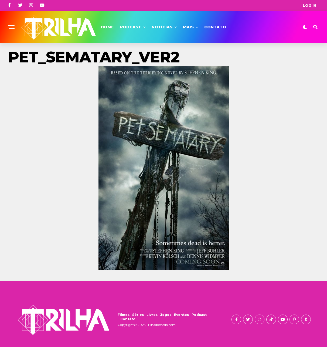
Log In (309, 5)
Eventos (181, 315)
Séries (138, 315)
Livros (152, 315)
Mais (188, 27)
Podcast (130, 27)
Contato (215, 27)
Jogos (165, 315)
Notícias (162, 27)
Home (107, 27)
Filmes (124, 315)
